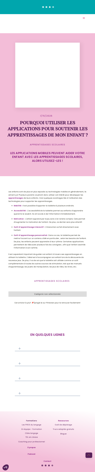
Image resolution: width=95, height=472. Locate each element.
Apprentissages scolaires (47, 144)
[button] (84, 18)
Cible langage (31, 433)
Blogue (63, 433)
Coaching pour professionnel (31, 441)
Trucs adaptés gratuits (63, 429)
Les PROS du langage (31, 424)
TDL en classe (31, 437)
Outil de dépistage (63, 424)
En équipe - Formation (31, 429)
